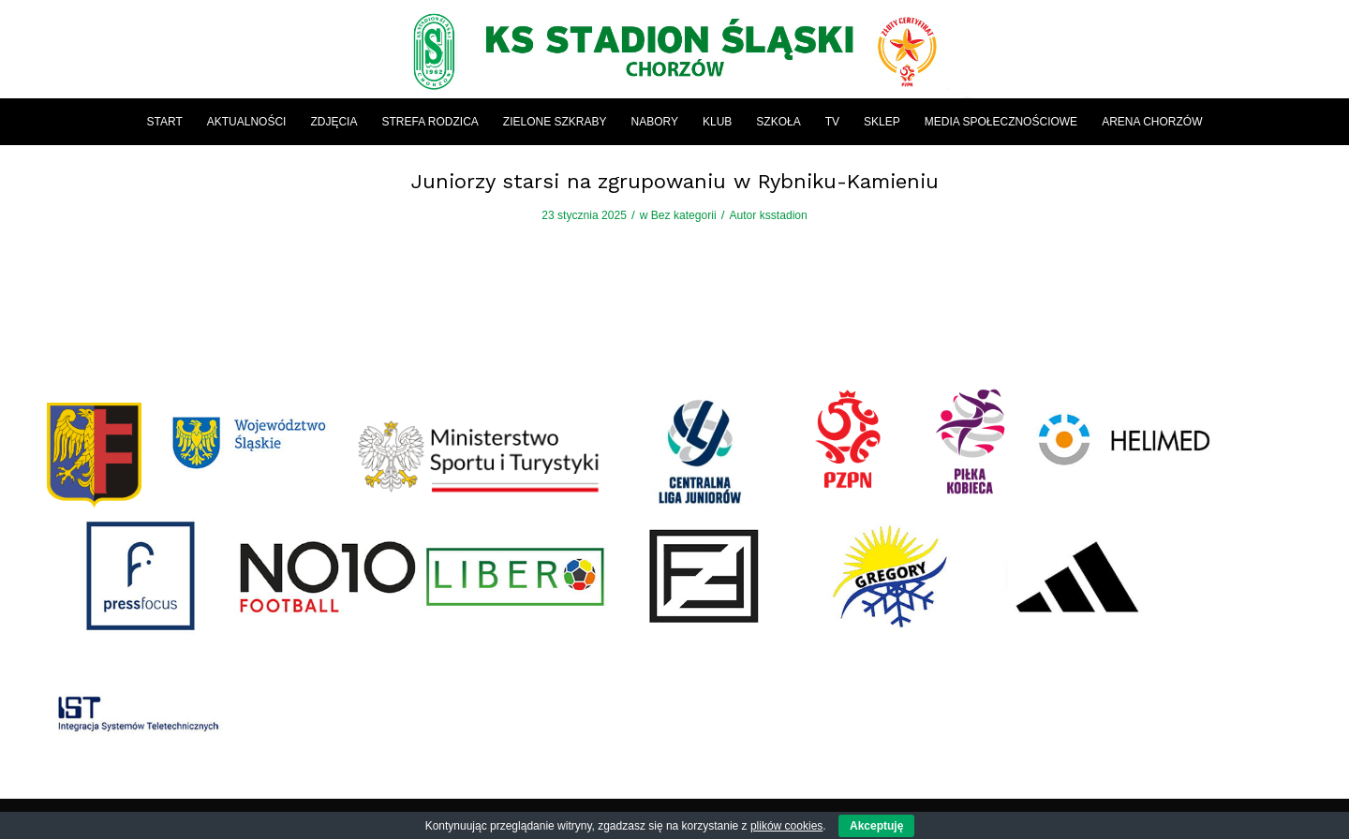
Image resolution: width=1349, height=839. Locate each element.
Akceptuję (876, 825)
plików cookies (786, 825)
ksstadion (784, 215)
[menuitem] (165, 121)
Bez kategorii (684, 215)
